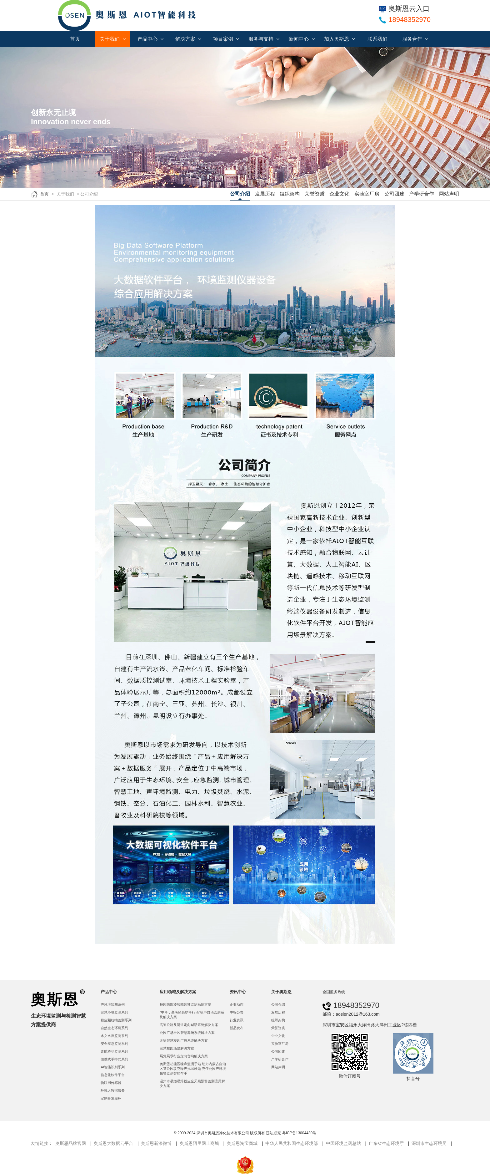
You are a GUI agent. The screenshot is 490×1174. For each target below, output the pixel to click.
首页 (75, 39)
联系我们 (378, 39)
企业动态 (236, 1004)
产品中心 (150, 39)
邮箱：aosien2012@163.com (350, 1014)
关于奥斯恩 (281, 991)
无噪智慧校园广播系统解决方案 (184, 1040)
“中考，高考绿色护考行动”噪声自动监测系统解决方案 (192, 1014)
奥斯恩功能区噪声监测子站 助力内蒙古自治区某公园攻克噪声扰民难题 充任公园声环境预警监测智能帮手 (193, 1068)
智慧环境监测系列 (114, 1012)
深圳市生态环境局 (429, 1143)
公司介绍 (240, 193)
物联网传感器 (111, 1083)
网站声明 (449, 193)
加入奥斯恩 (339, 39)
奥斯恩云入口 (404, 9)
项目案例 (226, 39)
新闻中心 (302, 39)
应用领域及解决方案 (178, 991)
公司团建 (394, 193)
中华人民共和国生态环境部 (291, 1143)
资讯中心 (238, 991)
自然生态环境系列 (114, 1028)
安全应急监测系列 (114, 1043)
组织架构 (290, 193)
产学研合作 (421, 193)
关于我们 (113, 39)
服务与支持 (263, 39)
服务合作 (415, 39)
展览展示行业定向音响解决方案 (184, 1056)
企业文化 (339, 193)
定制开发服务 (111, 1098)
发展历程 (265, 193)
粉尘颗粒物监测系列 (116, 1020)
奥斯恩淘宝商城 (242, 1143)
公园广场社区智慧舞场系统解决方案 (187, 1032)
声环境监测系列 (113, 1004)
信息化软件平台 (113, 1075)
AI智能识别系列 (113, 1067)
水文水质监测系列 (114, 1036)
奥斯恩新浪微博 (156, 1143)
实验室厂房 (366, 193)
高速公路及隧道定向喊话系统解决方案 (189, 1025)
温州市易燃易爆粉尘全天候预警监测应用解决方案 (192, 1083)
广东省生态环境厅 (386, 1143)
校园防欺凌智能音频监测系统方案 (185, 1004)
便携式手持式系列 (114, 1059)
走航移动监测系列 (114, 1051)
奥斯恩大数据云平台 (113, 1143)
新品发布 (236, 1028)
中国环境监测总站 (343, 1143)
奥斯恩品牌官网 (70, 1143)
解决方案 (188, 39)
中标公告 (236, 1012)
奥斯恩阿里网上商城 (199, 1143)
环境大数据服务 (113, 1090)
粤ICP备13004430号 (299, 1133)
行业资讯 (236, 1020)
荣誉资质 (315, 193)
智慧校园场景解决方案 (177, 1048)
